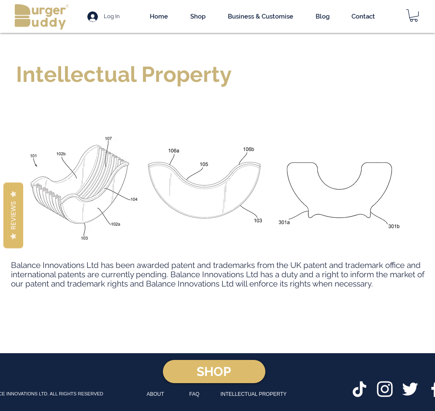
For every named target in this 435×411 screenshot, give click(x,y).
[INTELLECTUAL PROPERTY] (254, 394)
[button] (413, 15)
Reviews (13, 215)
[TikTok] (359, 389)
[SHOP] (214, 371)
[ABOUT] (159, 394)
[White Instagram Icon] (384, 389)
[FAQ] (196, 394)
